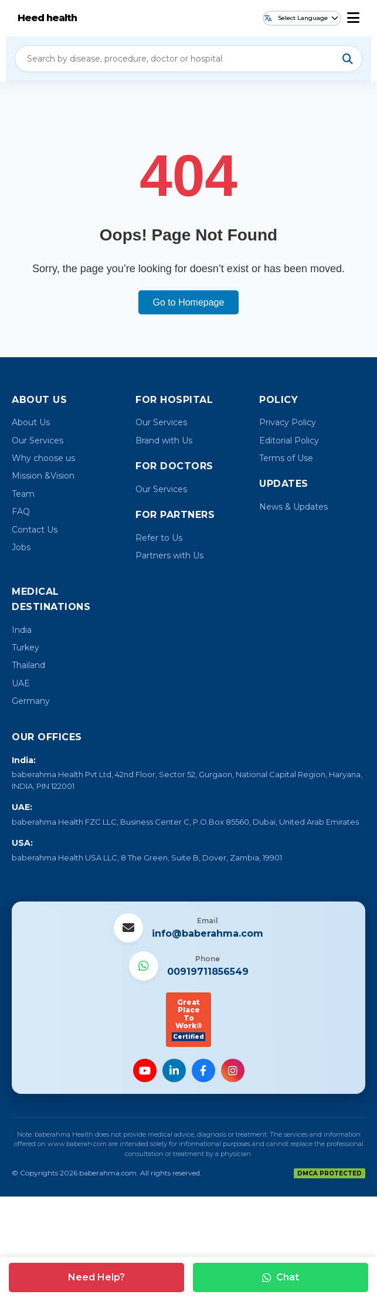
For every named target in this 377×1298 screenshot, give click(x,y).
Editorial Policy (289, 440)
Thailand (28, 665)
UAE (21, 683)
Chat (280, 1277)
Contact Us (34, 529)
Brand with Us (163, 440)
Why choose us (43, 458)
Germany (31, 701)
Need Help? (96, 1277)
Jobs (21, 547)
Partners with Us (169, 555)
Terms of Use (286, 458)
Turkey (25, 647)
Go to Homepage (189, 302)
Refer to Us (158, 538)
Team (23, 494)
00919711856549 (208, 971)
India (22, 630)
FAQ (21, 511)
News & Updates (293, 506)
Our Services (37, 440)
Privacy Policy (287, 422)
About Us (31, 422)
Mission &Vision (43, 475)
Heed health (47, 17)
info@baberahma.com (207, 933)
